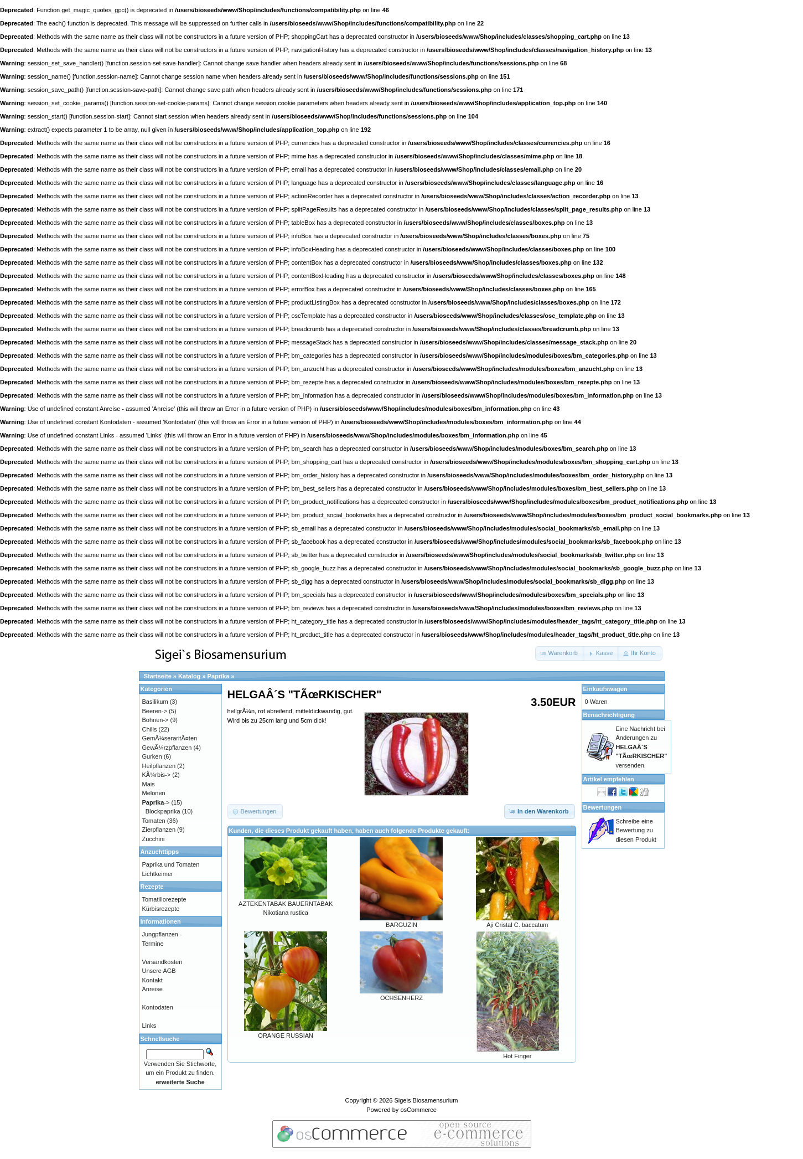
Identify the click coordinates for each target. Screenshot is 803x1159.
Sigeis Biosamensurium (426, 1100)
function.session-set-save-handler (152, 63)
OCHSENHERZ (401, 998)
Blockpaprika (163, 811)
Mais (148, 784)
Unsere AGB (159, 970)
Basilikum (155, 701)
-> (156, 802)
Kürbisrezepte (161, 908)
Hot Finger (517, 1056)
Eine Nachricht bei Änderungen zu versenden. (641, 747)
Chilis (149, 729)
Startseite (158, 676)
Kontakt (152, 980)
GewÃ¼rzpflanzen (167, 747)
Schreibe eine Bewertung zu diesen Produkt (636, 830)
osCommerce (418, 1109)
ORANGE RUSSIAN (285, 1035)
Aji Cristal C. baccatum (517, 924)
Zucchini (153, 839)
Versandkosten (162, 962)
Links (149, 1025)
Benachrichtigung (609, 715)
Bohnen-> (155, 720)
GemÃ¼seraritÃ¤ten (170, 738)
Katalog (189, 676)
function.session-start (99, 116)
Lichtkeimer (157, 873)
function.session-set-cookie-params (160, 103)
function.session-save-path (123, 89)
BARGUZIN (401, 924)
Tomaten (153, 820)
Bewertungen (602, 807)
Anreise (152, 989)
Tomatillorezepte (164, 899)
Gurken (152, 756)
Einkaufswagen (605, 689)
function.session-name (104, 76)
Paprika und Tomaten (171, 864)
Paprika (219, 676)
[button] (559, 653)
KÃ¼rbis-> (156, 774)
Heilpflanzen (159, 766)
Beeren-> (155, 711)
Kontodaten (157, 1007)
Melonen (153, 793)
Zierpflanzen (159, 829)
